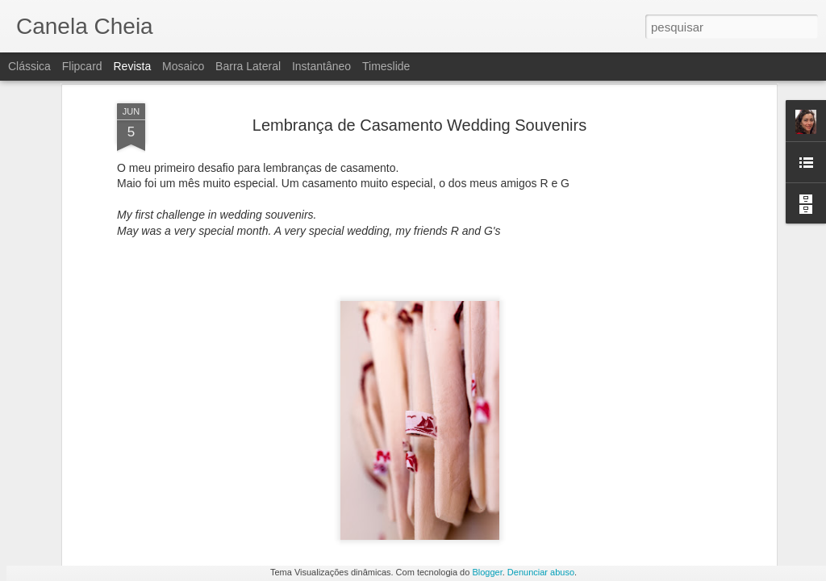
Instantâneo (321, 66)
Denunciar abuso (540, 572)
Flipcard (82, 66)
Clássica (29, 66)
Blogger (487, 572)
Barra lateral (248, 66)
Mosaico (183, 66)
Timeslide (386, 66)
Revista (132, 66)
